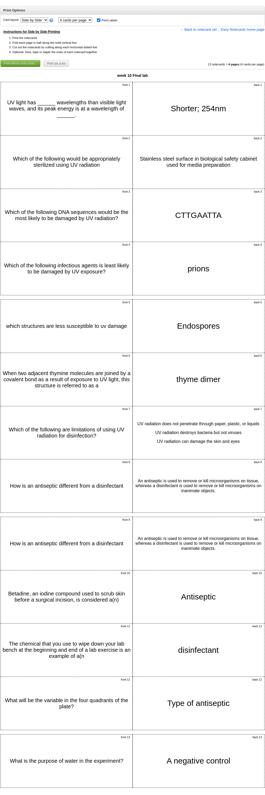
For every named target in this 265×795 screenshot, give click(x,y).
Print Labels (109, 20)
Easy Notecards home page (242, 29)
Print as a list (56, 63)
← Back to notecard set (198, 29)
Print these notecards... (20, 63)
